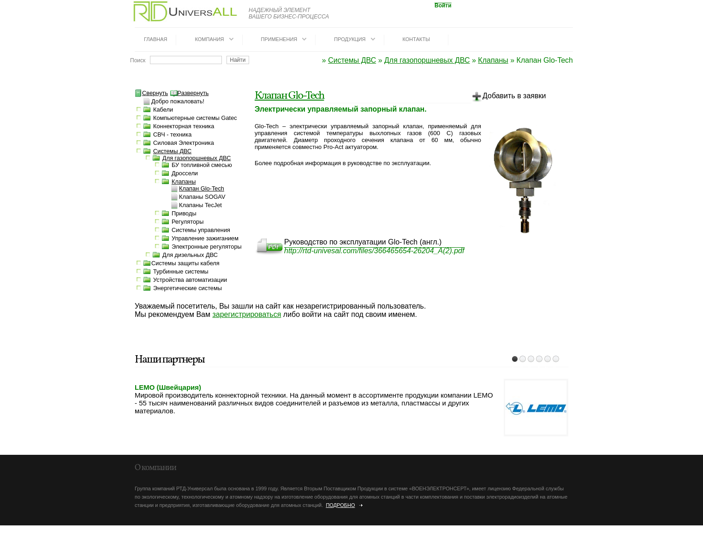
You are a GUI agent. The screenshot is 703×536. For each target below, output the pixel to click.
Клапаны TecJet (200, 205)
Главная (155, 39)
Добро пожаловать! (177, 101)
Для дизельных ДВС (190, 254)
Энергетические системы (187, 288)
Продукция (349, 39)
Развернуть (189, 92)
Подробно (340, 505)
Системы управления (201, 229)
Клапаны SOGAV (202, 196)
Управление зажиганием (205, 238)
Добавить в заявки (508, 97)
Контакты (416, 39)
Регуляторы (187, 221)
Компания (209, 39)
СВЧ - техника (172, 134)
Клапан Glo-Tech (289, 96)
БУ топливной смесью (202, 164)
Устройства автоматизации (190, 279)
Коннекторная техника (183, 126)
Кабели (163, 109)
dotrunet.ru (82, 532)
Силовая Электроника (183, 142)
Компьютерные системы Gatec (195, 117)
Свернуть (151, 92)
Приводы (184, 213)
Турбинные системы (181, 271)
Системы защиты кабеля (185, 263)
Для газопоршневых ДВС (427, 60)
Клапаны (493, 60)
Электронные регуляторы (207, 246)
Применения (279, 39)
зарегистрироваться (246, 314)
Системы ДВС (352, 60)
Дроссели (185, 173)
